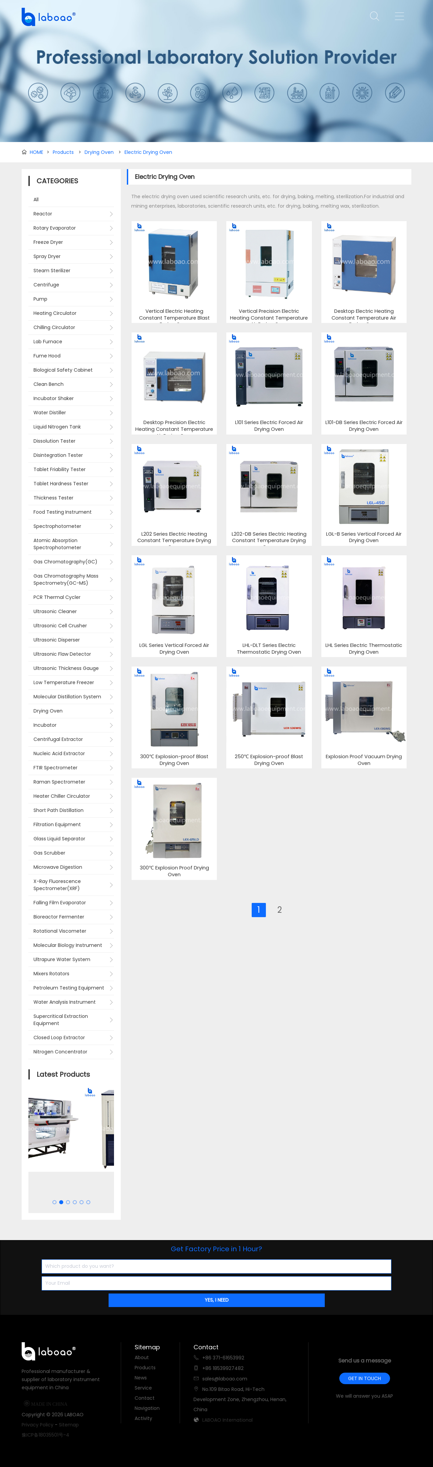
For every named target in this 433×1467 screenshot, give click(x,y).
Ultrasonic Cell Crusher (60, 625)
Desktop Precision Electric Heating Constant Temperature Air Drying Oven (174, 429)
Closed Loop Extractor (59, 1037)
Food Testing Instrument (62, 512)
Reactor (42, 213)
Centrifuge (46, 284)
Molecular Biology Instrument (67, 945)
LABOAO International (227, 1420)
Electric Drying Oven (148, 152)
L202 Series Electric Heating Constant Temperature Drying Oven (174, 541)
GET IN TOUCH (364, 1378)
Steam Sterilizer (51, 270)
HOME (36, 152)
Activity (143, 1418)
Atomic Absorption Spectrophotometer (57, 544)
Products (63, 152)
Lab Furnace (47, 341)
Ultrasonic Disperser (56, 639)
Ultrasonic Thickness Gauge (66, 668)
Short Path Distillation (58, 810)
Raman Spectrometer (59, 781)
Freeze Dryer (48, 242)
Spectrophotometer (57, 526)
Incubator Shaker (53, 398)
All (36, 199)
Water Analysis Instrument (64, 1002)
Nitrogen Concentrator (60, 1051)
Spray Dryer (47, 256)
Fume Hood (47, 355)
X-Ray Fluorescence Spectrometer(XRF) (57, 885)
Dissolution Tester (54, 441)
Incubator (44, 725)
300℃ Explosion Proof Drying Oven (174, 871)
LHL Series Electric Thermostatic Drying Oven (363, 648)
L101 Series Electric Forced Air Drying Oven (269, 426)
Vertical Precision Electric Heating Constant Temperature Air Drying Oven (269, 318)
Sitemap (69, 1424)
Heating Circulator (54, 313)
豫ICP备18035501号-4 (45, 1434)
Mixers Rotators (51, 973)
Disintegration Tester (58, 455)
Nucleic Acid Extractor (59, 753)
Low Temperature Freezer (63, 682)
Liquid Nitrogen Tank (57, 426)
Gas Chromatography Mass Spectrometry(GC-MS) (65, 579)
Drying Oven (99, 152)
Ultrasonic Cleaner (55, 611)
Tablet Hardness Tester (60, 483)
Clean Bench (48, 384)
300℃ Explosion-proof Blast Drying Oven (174, 760)
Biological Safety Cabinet (63, 370)
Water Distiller (49, 412)
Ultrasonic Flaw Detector (62, 654)
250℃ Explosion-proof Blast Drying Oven (269, 760)
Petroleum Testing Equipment (68, 987)
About (142, 1357)
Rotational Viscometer (59, 931)
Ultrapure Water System (61, 959)
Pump (40, 299)
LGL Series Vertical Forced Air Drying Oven (174, 648)
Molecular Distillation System (67, 696)
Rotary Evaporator (54, 228)
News (141, 1377)
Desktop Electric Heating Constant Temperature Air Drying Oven (364, 318)
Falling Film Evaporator (59, 902)
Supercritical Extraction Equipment (60, 1020)
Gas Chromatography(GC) (65, 561)
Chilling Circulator (54, 327)
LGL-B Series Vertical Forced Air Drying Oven (364, 537)
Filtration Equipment (57, 824)
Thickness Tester (53, 497)
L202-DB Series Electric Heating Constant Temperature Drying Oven (269, 541)
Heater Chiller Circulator (61, 796)
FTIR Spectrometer (55, 767)
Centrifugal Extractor (58, 739)
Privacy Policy (37, 1424)
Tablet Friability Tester (59, 469)
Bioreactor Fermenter (58, 916)
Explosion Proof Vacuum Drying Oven (364, 760)
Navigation (147, 1408)
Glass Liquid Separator (59, 838)
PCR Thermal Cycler (57, 597)
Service (143, 1387)
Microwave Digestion (57, 867)
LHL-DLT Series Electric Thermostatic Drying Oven (269, 648)
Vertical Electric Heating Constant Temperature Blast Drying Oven (174, 318)
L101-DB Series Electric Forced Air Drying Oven (364, 426)
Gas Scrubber (49, 852)
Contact (145, 1398)
